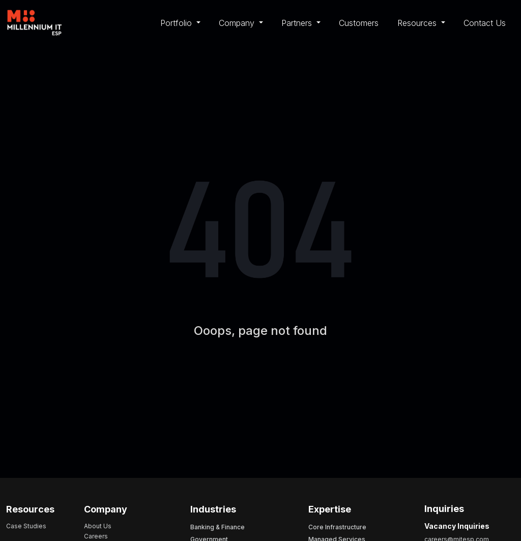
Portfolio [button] (177, 23)
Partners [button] (297, 23)
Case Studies (26, 526)
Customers (359, 23)
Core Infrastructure (337, 527)
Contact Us (485, 23)
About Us (97, 526)
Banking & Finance (217, 527)
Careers (96, 536)
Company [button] (238, 23)
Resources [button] (418, 23)
